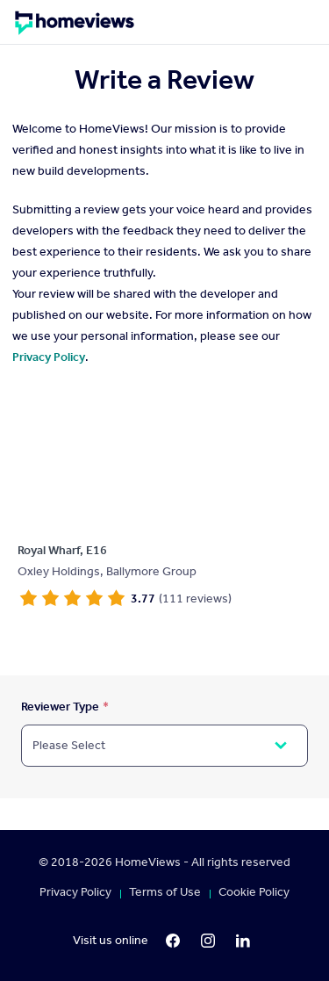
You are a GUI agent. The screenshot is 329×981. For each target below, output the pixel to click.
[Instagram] (208, 941)
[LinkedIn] (243, 941)
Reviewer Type (60, 706)
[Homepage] (74, 29)
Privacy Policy (48, 357)
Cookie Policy (254, 892)
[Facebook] (173, 941)
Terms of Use (165, 892)
